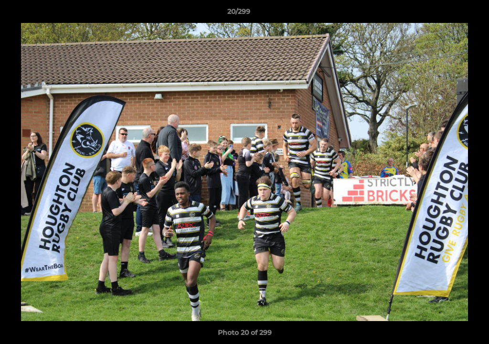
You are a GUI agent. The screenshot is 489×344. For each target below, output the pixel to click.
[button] (449, 14)
